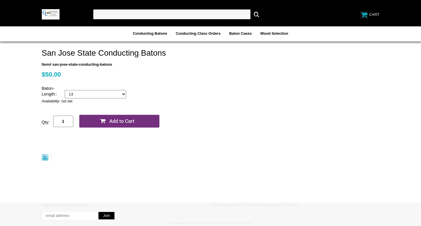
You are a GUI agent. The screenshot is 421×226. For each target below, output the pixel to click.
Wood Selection (274, 33)
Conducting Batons (150, 33)
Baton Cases (240, 33)
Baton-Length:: (50, 91)
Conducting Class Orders (198, 33)
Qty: (46, 122)
